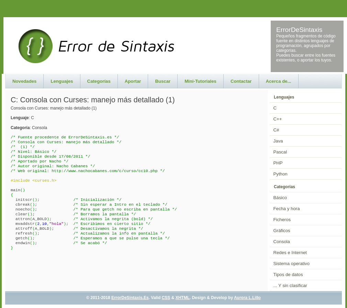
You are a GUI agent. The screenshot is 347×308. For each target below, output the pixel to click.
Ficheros (282, 219)
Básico (280, 197)
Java (278, 141)
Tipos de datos (288, 274)
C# (276, 130)
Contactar (241, 81)
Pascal (280, 152)
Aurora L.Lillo (247, 297)
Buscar (162, 81)
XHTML (183, 297)
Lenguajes (62, 81)
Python (280, 173)
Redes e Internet (290, 252)
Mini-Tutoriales (200, 81)
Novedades (24, 81)
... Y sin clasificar (290, 285)
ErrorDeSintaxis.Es (130, 297)
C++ (277, 119)
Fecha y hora (286, 208)
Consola (281, 241)
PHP (278, 163)
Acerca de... (278, 81)
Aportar (133, 81)
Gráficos (281, 230)
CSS (166, 297)
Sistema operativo (291, 263)
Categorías (99, 81)
